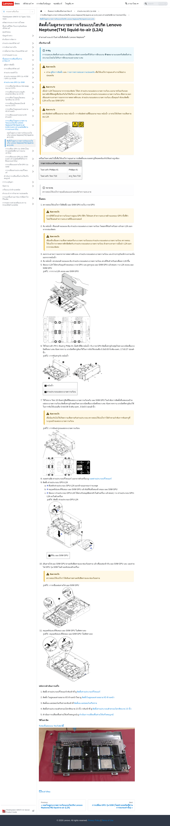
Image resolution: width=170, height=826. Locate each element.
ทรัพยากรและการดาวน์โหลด (13, 22)
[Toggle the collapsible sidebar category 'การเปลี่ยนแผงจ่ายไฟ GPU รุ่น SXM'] (33, 166)
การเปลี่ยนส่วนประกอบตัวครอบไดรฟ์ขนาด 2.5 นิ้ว (15, 93)
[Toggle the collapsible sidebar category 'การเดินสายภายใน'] (33, 47)
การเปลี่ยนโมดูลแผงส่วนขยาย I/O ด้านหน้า (16, 110)
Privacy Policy (94, 820)
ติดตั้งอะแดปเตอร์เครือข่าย (85, 703)
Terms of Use (107, 820)
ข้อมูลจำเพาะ (7, 36)
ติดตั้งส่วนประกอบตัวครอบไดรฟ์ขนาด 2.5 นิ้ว (112, 709)
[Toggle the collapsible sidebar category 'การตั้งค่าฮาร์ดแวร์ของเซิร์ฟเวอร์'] (33, 51)
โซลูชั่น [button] (68, 4)
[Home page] (41, 11)
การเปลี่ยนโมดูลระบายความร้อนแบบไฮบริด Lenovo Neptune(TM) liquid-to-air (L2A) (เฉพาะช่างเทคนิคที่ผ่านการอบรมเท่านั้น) (16, 125)
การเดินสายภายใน (9, 47)
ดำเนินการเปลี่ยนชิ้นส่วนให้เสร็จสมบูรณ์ (16, 177)
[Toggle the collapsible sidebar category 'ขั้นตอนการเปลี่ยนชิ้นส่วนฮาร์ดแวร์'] (33, 60)
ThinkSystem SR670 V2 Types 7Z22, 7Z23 (16, 18)
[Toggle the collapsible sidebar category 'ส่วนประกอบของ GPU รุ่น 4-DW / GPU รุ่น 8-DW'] (33, 77)
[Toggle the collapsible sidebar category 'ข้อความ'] (33, 186)
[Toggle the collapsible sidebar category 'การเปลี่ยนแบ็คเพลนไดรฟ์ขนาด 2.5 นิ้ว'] (33, 104)
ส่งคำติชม (44, 792)
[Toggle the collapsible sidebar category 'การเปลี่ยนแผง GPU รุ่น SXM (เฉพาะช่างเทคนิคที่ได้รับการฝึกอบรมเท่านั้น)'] (33, 159)
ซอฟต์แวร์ (58, 4)
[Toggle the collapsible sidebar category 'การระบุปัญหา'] (33, 182)
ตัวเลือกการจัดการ (9, 39)
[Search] (155, 4)
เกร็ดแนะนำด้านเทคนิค (11, 190)
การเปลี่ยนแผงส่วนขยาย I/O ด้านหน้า (16, 116)
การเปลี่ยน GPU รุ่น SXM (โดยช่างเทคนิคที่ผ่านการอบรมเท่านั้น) (17, 151)
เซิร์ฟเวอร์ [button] (27, 4)
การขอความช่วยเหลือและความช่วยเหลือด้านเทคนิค (14, 204)
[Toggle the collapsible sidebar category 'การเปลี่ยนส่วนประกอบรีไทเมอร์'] (33, 171)
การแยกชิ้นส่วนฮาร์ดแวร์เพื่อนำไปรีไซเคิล (15, 198)
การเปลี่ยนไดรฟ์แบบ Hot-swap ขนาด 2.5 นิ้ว (17, 87)
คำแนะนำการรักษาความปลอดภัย (15, 193)
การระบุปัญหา (7, 182)
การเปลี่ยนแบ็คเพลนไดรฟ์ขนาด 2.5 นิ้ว (15, 104)
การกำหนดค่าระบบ (9, 55)
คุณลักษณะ (6, 32)
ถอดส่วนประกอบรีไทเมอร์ (100, 479)
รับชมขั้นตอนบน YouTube (51, 726)
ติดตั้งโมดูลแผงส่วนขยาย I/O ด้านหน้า (98, 697)
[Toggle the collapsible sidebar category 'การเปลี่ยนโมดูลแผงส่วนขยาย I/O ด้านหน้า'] (33, 110)
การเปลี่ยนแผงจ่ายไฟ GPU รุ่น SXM (16, 166)
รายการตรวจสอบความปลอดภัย (81, 72)
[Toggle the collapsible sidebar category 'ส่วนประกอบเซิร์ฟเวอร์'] (33, 43)
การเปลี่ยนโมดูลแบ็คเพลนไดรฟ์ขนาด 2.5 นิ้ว (15, 99)
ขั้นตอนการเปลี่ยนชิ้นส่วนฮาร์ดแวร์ (12, 60)
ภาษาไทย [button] (130, 4)
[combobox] (6, 11)
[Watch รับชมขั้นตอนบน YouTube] (87, 754)
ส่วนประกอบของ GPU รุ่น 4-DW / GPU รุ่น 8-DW (16, 77)
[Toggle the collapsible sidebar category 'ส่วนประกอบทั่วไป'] (33, 73)
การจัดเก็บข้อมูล (44, 4)
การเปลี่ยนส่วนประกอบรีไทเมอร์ (16, 171)
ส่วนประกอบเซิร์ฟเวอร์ (11, 43)
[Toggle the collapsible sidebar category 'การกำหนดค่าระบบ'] (33, 55)
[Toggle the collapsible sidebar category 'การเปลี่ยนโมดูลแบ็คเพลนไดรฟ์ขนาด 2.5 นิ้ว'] (33, 99)
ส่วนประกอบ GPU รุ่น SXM (14, 82)
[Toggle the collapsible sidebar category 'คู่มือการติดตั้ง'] (33, 65)
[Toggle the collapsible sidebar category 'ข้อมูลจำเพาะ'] (33, 36)
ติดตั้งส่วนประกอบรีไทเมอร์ (88, 692)
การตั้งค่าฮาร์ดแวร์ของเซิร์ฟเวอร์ (14, 51)
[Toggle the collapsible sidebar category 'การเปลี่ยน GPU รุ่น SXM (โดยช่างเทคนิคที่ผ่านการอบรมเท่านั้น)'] (33, 151)
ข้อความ (5, 186)
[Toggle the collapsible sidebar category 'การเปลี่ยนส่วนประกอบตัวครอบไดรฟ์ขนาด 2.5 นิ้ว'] (33, 93)
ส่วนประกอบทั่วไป (10, 73)
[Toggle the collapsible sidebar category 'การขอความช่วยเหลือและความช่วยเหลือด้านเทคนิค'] (33, 204)
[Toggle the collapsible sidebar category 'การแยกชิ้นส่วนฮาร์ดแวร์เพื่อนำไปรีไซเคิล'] (33, 198)
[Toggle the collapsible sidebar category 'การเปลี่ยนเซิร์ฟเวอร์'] (33, 69)
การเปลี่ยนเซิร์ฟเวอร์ (12, 69)
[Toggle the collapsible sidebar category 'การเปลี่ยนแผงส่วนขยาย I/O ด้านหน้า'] (33, 116)
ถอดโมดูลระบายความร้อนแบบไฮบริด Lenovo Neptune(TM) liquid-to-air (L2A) (20, 135)
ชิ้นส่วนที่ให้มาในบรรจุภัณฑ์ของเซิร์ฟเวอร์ (14, 27)
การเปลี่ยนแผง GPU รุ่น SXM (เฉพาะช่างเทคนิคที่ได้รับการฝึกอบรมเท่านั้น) (16, 159)
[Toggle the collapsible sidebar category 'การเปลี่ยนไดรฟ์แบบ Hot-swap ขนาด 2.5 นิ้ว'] (33, 87)
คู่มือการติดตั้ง (9, 65)
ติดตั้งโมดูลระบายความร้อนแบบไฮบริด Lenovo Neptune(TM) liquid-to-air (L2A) (20, 143)
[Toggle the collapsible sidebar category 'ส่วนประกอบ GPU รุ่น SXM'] (33, 82)
